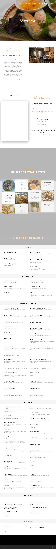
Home (16, 3)
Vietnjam (4, 3)
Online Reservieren (34, 113)
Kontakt (52, 3)
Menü (39, 3)
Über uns (22, 3)
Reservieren (28, 3)
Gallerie (34, 3)
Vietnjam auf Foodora (49, 136)
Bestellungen (45, 3)
